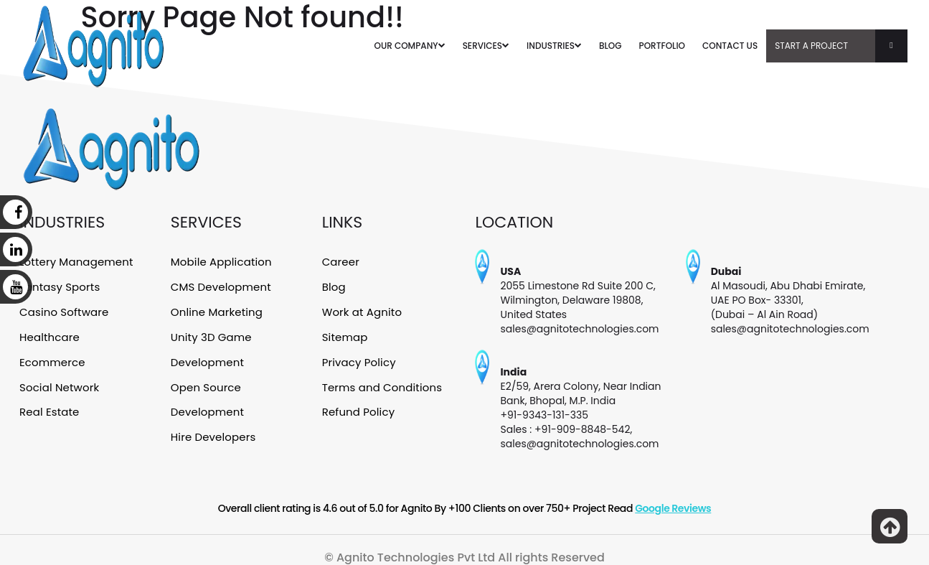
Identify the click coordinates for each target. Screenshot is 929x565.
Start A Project (841, 45)
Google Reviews (673, 508)
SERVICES (486, 45)
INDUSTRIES (554, 45)
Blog (334, 286)
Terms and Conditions (381, 382)
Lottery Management (75, 261)
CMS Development (220, 286)
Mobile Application (220, 261)
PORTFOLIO (662, 45)
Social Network (58, 382)
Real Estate (48, 406)
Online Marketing (216, 309)
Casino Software (63, 309)
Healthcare (48, 334)
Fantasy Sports (58, 286)
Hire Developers (213, 430)
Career (340, 261)
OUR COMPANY (409, 45)
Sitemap (344, 334)
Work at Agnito (361, 309)
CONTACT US (730, 45)
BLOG (610, 45)
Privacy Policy (358, 358)
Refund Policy (358, 406)
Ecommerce (51, 358)
